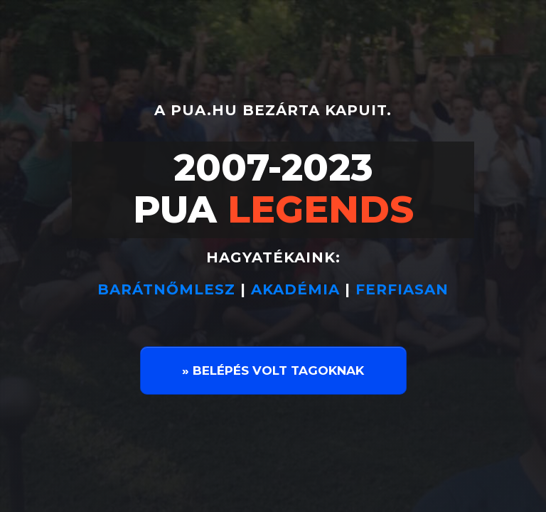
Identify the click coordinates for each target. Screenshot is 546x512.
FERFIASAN (402, 289)
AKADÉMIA (295, 289)
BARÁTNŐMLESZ (168, 289)
